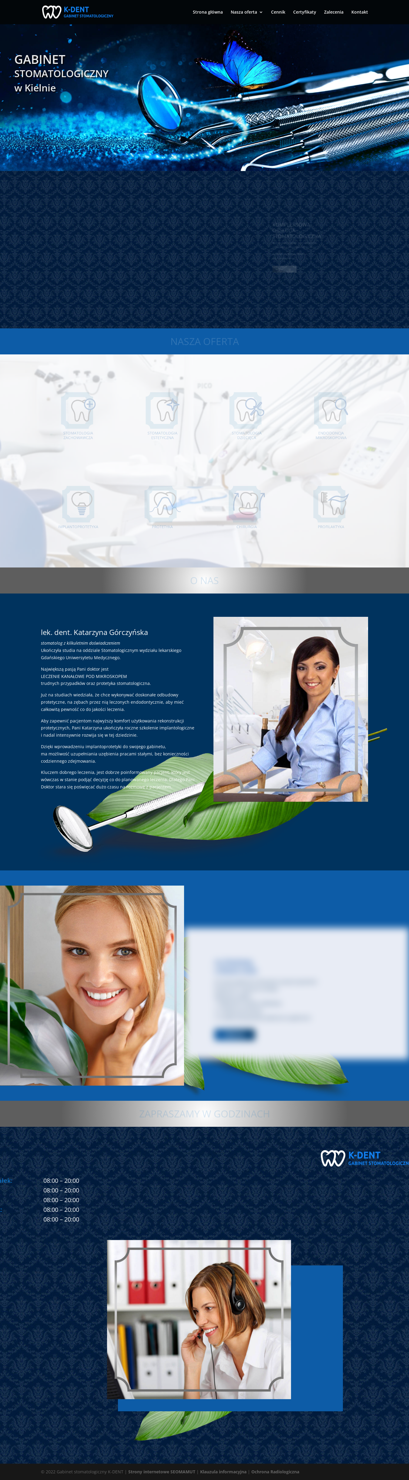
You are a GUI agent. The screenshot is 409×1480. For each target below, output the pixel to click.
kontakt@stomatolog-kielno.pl (95, 1334)
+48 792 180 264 (75, 1375)
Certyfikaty (304, 12)
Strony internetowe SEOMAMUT (161, 1472)
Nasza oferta (244, 12)
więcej (234, 1035)
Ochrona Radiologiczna (275, 1472)
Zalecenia (334, 12)
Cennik (278, 12)
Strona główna (208, 12)
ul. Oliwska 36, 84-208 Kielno (92, 1320)
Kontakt (359, 12)
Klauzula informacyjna (223, 1472)
